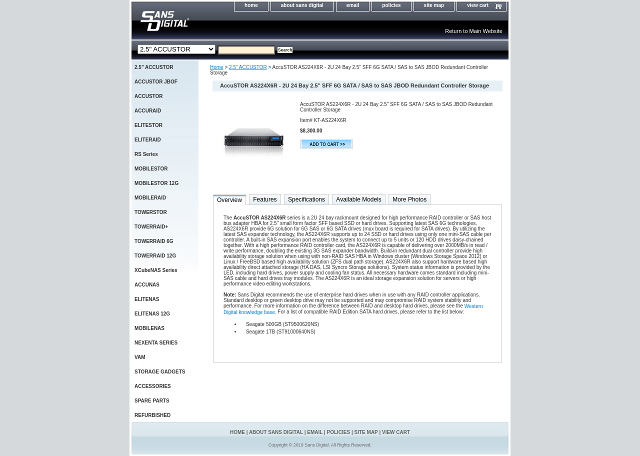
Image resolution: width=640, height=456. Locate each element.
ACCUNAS (147, 285)
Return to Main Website (473, 31)
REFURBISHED (152, 415)
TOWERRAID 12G (155, 255)
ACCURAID (147, 111)
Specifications (306, 199)
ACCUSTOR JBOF (156, 81)
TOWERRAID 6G (154, 241)
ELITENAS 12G (152, 313)
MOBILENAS (149, 328)
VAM (139, 357)
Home (217, 67)
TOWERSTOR (150, 212)
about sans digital (302, 5)
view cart (477, 5)
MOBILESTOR (151, 169)
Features (264, 199)
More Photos (409, 199)
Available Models (359, 199)
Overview (229, 200)
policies (391, 5)
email (353, 5)
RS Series (146, 154)
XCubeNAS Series (156, 270)
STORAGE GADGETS (160, 371)
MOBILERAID (150, 197)
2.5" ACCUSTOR (248, 67)
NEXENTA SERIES (156, 343)
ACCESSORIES (152, 386)
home (251, 5)
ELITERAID (147, 139)
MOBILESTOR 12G (156, 183)
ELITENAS (146, 299)
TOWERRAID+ (151, 227)
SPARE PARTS (152, 401)
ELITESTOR (148, 125)
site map (434, 5)
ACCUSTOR (148, 96)
